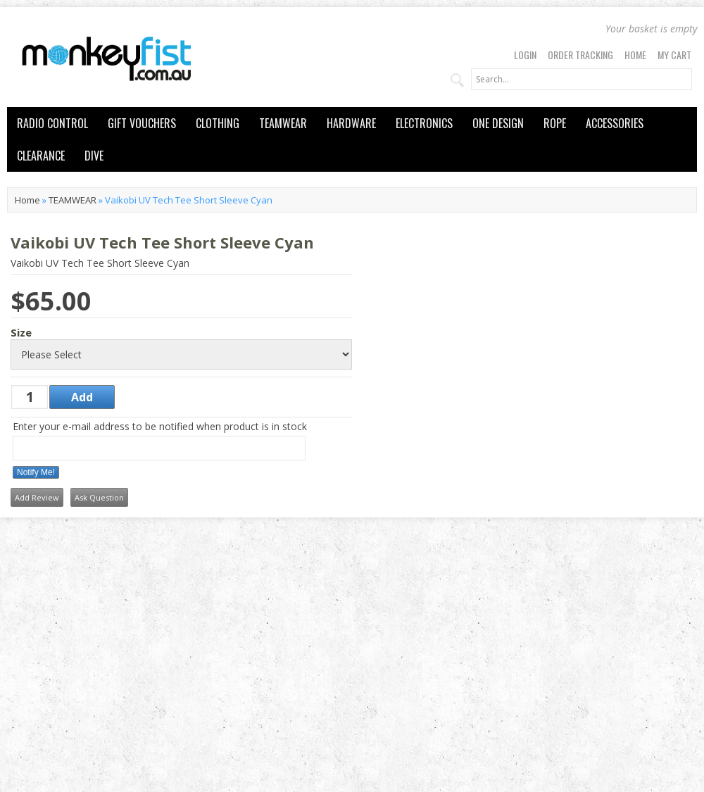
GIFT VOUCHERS (142, 123)
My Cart (674, 54)
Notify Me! (36, 472)
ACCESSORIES (614, 123)
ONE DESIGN (498, 123)
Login (525, 54)
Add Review (37, 497)
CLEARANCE (41, 155)
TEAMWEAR (283, 123)
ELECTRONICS (424, 123)
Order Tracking (580, 54)
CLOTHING (217, 123)
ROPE (554, 123)
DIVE (93, 155)
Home (635, 54)
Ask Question (99, 497)
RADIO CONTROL (52, 123)
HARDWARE (351, 123)
